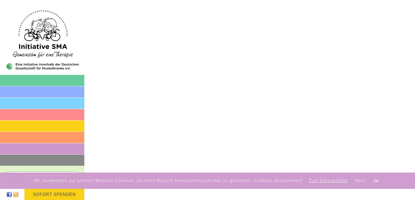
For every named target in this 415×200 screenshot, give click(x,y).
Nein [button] (360, 180)
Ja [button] (376, 180)
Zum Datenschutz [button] (328, 180)
